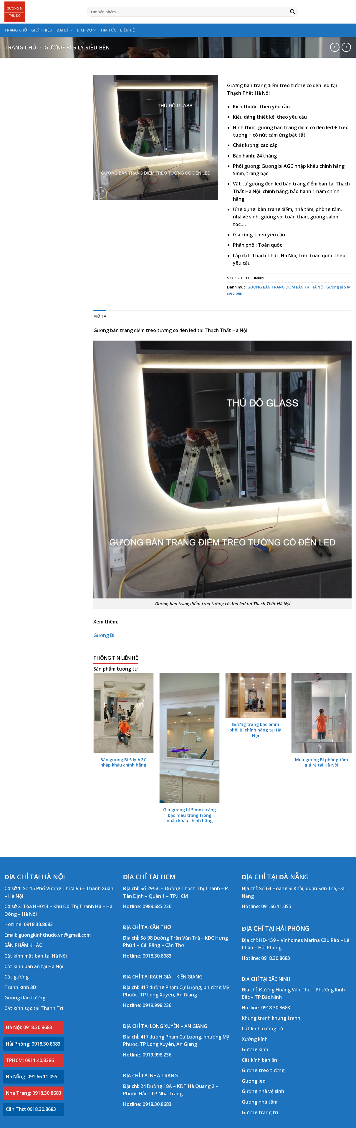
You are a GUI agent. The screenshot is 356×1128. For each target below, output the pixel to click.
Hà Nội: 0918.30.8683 (29, 1027)
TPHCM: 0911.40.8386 (30, 1060)
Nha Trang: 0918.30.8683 (33, 1093)
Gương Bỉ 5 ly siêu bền (77, 47)
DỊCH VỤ (86, 30)
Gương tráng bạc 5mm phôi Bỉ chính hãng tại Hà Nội (255, 730)
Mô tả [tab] (99, 316)
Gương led (254, 1081)
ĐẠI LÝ (64, 30)
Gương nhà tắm (259, 1102)
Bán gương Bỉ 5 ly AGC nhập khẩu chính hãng (123, 762)
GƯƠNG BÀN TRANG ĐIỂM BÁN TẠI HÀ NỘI (285, 287)
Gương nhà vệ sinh (263, 1091)
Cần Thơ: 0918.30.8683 (31, 1109)
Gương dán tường (24, 997)
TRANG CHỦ (15, 30)
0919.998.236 (157, 1005)
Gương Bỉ (103, 635)
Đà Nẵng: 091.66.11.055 (31, 1076)
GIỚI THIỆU (42, 30)
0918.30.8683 (38, 924)
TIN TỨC (108, 30)
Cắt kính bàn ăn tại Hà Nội (33, 966)
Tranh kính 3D (20, 987)
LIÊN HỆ (127, 30)
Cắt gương (16, 976)
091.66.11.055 (276, 906)
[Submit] (292, 12)
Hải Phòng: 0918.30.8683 (33, 1044)
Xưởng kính (255, 1039)
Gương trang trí (260, 1112)
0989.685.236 (157, 906)
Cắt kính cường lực (263, 1028)
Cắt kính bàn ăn (259, 1060)
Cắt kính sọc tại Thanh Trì (33, 1008)
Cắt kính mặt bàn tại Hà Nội (35, 956)
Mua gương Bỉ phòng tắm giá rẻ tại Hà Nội (321, 762)
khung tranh (286, 1018)
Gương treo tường (263, 1070)
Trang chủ (20, 47)
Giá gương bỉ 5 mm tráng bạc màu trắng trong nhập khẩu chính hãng (189, 815)
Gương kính (255, 1049)
